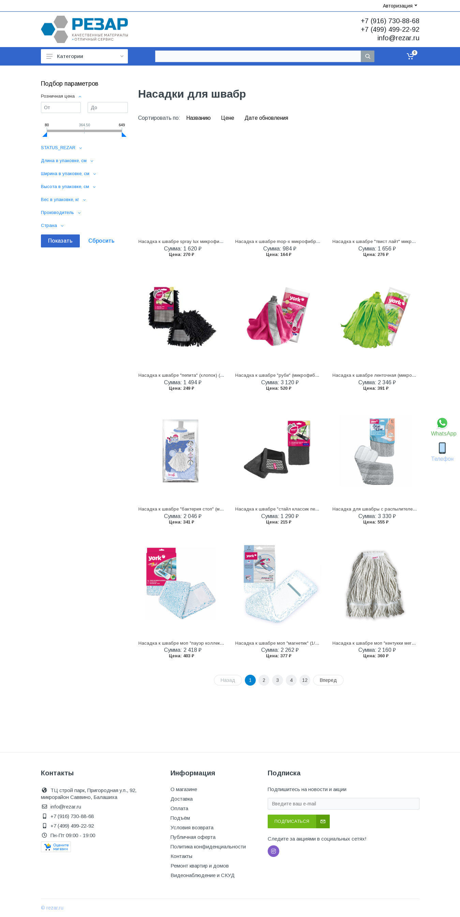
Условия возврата (191, 827)
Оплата (179, 808)
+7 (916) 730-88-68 (390, 21)
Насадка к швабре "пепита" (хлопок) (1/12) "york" (191, 375)
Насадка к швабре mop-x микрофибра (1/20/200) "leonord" (297, 241)
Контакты (181, 856)
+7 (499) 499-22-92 (390, 29)
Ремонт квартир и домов (199, 866)
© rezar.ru (52, 908)
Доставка (181, 799)
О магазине (183, 789)
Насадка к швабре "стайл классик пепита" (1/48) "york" (294, 509)
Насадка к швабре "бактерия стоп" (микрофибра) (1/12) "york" (205, 509)
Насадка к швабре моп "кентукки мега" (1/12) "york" (387, 643)
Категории (84, 56)
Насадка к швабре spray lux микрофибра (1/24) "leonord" (199, 241)
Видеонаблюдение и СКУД (202, 875)
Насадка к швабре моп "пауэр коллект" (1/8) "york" (193, 643)
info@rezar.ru (398, 38)
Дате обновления (266, 118)
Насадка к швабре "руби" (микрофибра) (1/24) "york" (292, 375)
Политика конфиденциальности (208, 846)
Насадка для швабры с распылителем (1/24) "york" (387, 509)
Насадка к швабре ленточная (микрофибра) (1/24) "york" (393, 375)
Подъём (180, 818)
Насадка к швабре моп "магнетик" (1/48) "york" (285, 643)
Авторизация (400, 6)
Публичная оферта (193, 837)
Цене (228, 118)
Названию (199, 118)
